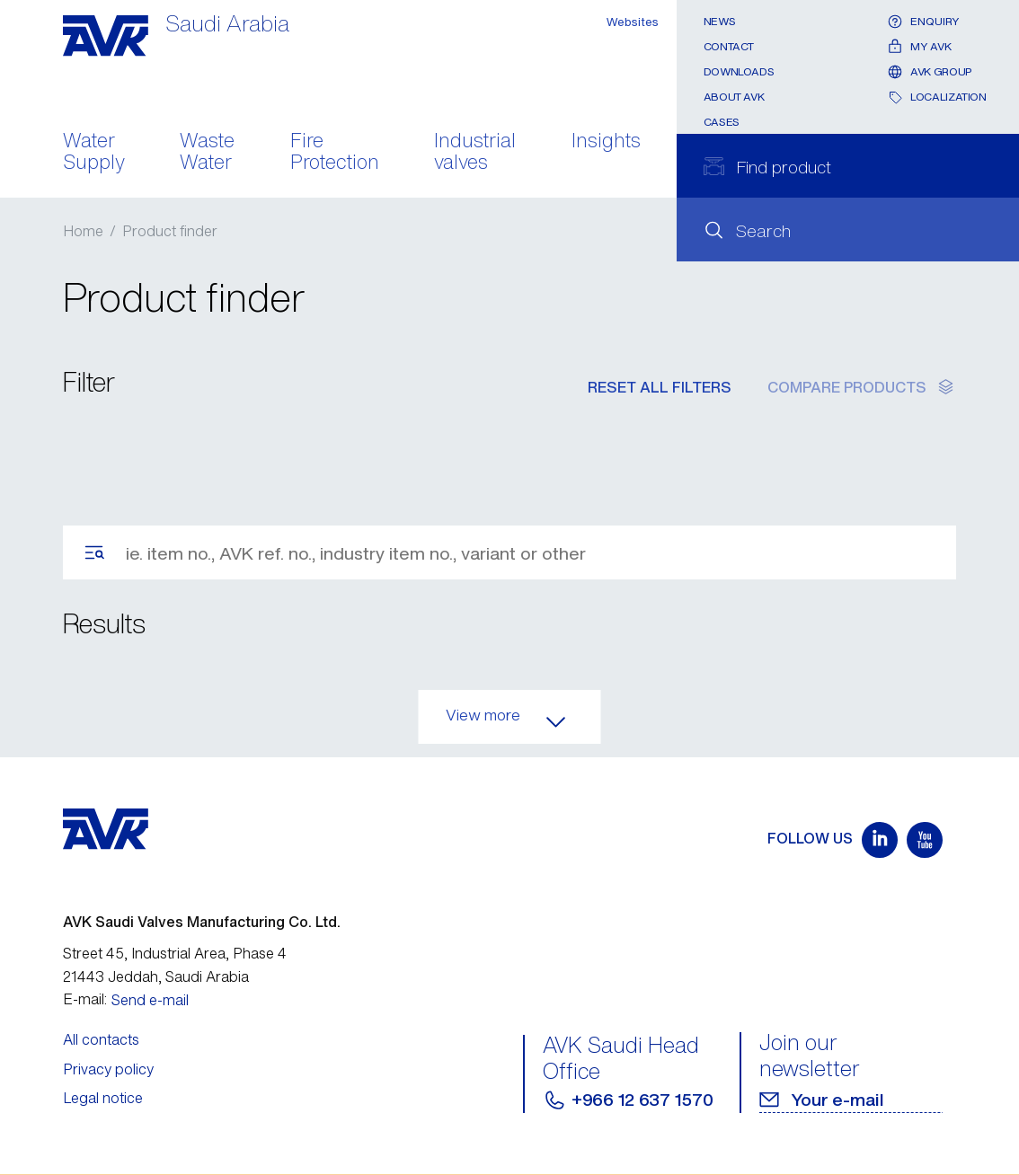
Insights (606, 142)
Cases (722, 121)
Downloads (739, 71)
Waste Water (207, 152)
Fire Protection (334, 152)
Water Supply (94, 152)
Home (83, 231)
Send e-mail (150, 1000)
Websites (633, 22)
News (720, 21)
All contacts (101, 1039)
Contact (729, 46)
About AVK (734, 96)
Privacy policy (108, 1069)
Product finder (169, 231)
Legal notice (103, 1098)
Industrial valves (475, 152)
